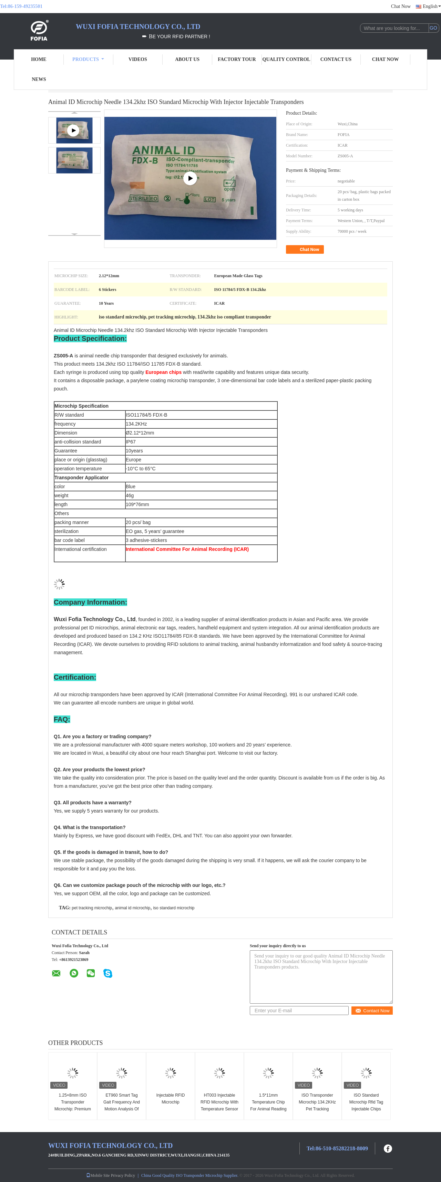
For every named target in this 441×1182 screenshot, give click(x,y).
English (432, 6)
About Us (187, 59)
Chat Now (401, 6)
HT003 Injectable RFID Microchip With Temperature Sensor (219, 1102)
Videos (138, 59)
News (39, 79)
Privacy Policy (123, 1175)
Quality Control (286, 59)
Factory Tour (237, 59)
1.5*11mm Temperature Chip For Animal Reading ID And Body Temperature (268, 1109)
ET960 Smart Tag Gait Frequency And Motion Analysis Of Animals (121, 1105)
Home (38, 59)
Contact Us (335, 59)
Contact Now (372, 1010)
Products (88, 59)
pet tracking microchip (92, 908)
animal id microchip (132, 908)
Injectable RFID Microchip (170, 1099)
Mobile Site (98, 1175)
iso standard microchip (173, 908)
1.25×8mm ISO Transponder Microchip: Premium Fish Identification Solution (72, 1109)
